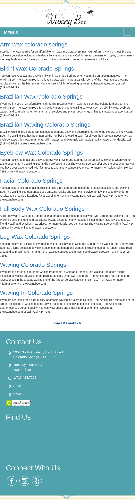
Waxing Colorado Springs (33, 264)
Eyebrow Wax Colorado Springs (41, 152)
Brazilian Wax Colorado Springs (41, 96)
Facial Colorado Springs (31, 180)
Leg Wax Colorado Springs (35, 236)
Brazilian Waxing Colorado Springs (45, 124)
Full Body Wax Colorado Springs (42, 208)
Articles (18, 386)
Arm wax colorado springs (33, 44)
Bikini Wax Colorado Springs (37, 68)
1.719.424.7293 (24, 377)
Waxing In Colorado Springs (36, 292)
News (17, 394)
